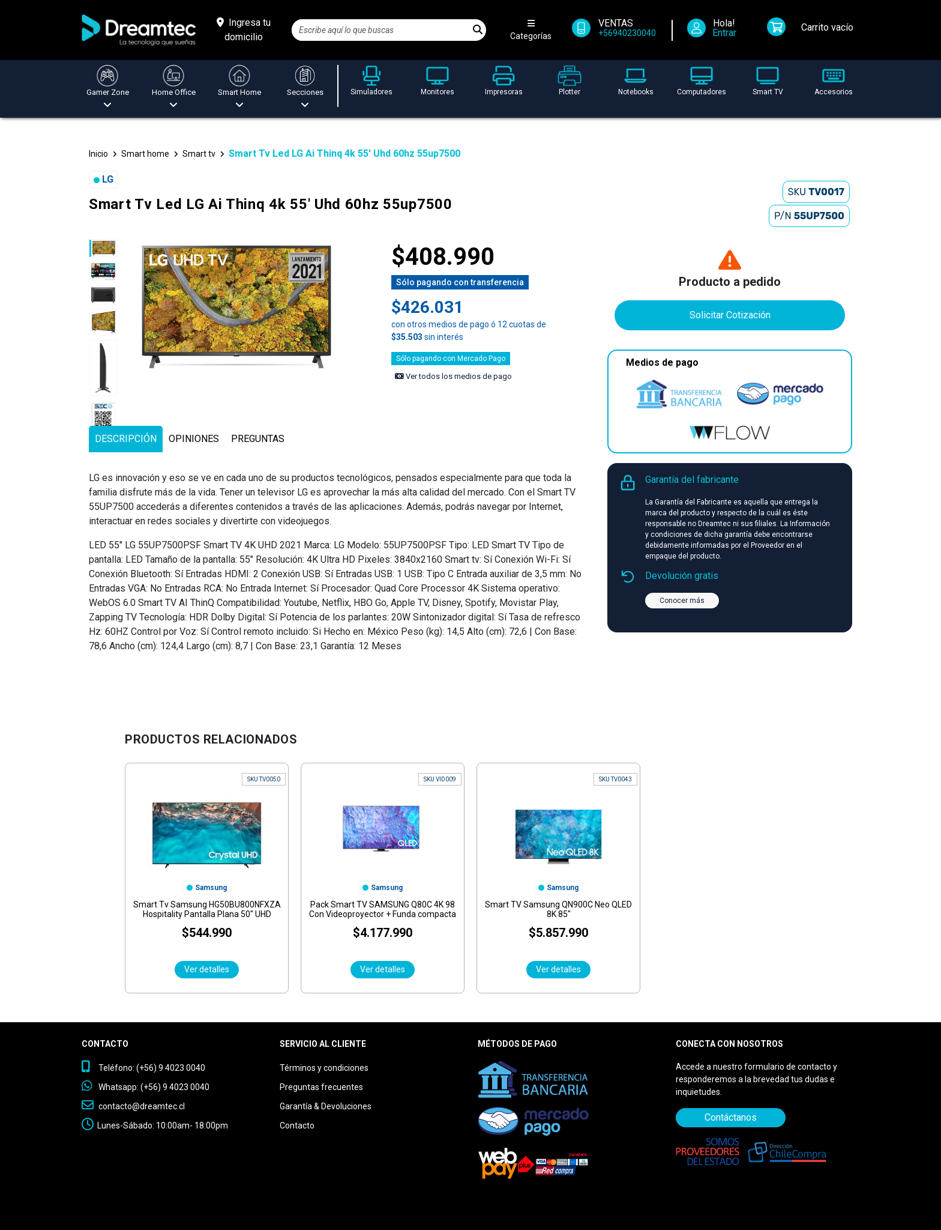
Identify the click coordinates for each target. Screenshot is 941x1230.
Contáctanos (731, 1117)
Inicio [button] (98, 154)
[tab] (126, 439)
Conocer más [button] (682, 600)
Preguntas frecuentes (321, 1087)
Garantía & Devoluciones (325, 1106)
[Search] (381, 30)
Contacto (297, 1125)
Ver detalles (206, 969)
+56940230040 (627, 33)
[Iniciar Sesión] (716, 30)
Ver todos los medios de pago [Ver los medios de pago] (453, 376)
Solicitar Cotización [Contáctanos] (730, 315)
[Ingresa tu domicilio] (243, 30)
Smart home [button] (145, 154)
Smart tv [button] (198, 154)
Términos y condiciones (324, 1068)
